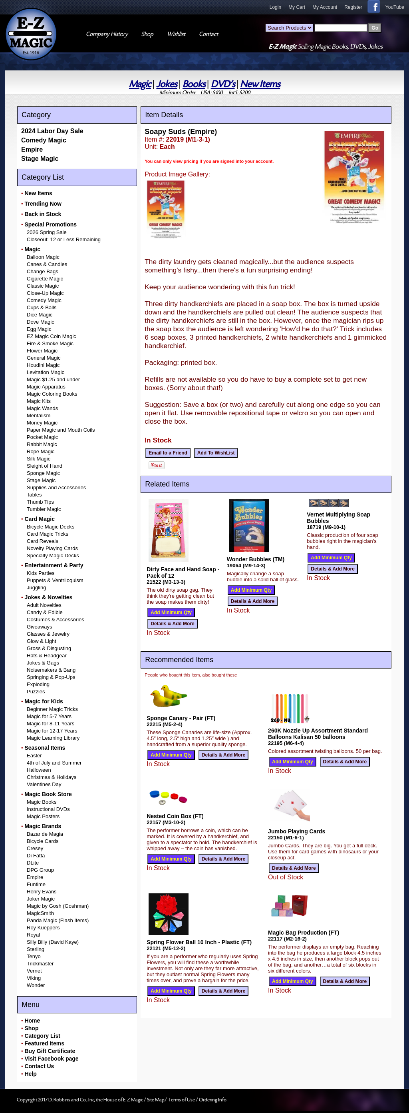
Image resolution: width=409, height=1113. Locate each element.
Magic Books (41, 802)
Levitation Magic (45, 372)
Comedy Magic (43, 140)
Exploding (38, 684)
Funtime (36, 884)
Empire (32, 149)
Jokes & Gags (43, 663)
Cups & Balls (41, 307)
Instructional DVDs (48, 809)
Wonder (36, 985)
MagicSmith (40, 913)
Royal (33, 935)
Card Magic (39, 519)
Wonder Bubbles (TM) (255, 559)
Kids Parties (40, 573)
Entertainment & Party (53, 565)
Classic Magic (43, 286)
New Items (260, 84)
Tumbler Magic (44, 509)
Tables (34, 495)
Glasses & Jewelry (48, 634)
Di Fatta (36, 856)
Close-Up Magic (45, 293)
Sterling (35, 949)
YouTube (394, 7)
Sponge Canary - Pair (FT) (181, 718)
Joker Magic (41, 899)
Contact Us (39, 1066)
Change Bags (42, 271)
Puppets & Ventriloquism (55, 580)
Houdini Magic (43, 365)
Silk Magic (38, 459)
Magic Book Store (47, 794)
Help (30, 1074)
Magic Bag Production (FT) (303, 932)
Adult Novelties (44, 605)
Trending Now (43, 203)
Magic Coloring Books (52, 394)
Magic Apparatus (46, 387)
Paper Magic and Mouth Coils (61, 430)
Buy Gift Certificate (49, 1051)
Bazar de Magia (45, 834)
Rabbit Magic (42, 444)
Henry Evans (41, 892)
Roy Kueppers (43, 928)
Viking (34, 978)
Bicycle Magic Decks (50, 527)
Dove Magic (40, 322)
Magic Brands (42, 826)
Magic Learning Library (53, 738)
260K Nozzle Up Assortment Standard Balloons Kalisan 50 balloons (318, 733)
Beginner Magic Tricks (52, 709)
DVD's (223, 84)
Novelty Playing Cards (52, 548)
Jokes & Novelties (48, 597)
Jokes (166, 84)
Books (194, 84)
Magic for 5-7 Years (49, 716)
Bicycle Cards (42, 841)
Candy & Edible (45, 612)
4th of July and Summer (54, 763)
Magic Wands (42, 408)
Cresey (35, 848)
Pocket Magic (42, 437)
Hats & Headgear (47, 656)
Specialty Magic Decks (53, 555)
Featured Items (44, 1043)
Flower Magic (42, 351)
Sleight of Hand (44, 466)
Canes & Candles (47, 264)
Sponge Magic (43, 473)
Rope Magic (40, 451)
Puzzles (36, 692)
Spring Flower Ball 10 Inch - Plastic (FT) (199, 942)
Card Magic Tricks (47, 534)
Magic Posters (43, 816)
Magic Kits (39, 401)
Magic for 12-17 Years (52, 731)
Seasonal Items (44, 748)
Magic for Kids (43, 701)
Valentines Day (44, 784)
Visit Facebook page (51, 1058)
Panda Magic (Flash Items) (58, 920)
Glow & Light (41, 641)
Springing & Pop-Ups (51, 677)
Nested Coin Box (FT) (175, 816)
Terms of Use (182, 1100)
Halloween (39, 770)
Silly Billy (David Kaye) (53, 942)
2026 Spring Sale (47, 232)
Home (32, 1020)
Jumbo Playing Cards (296, 831)
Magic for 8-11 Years (50, 724)
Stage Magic (39, 158)
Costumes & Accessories (55, 620)
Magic (140, 84)
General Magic (44, 358)
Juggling (36, 588)
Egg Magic (39, 329)
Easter (34, 756)
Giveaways (39, 627)
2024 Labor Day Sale (52, 131)
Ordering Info (212, 1100)
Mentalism (38, 415)
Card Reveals (42, 541)
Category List (42, 1036)
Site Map (156, 1100)
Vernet (34, 971)
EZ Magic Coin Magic (51, 336)
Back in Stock (42, 214)
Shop (31, 1028)
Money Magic (42, 423)
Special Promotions (50, 224)
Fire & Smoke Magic (50, 343)
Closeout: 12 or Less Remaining (64, 239)
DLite (33, 863)
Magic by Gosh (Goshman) (58, 906)
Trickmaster (40, 964)
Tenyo (34, 956)
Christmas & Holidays (51, 777)
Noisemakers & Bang (51, 670)
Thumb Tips (40, 502)
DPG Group (40, 870)
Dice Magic (39, 315)
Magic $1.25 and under (53, 379)
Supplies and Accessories (56, 487)
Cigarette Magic (45, 279)
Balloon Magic (43, 257)
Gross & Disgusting (49, 648)
